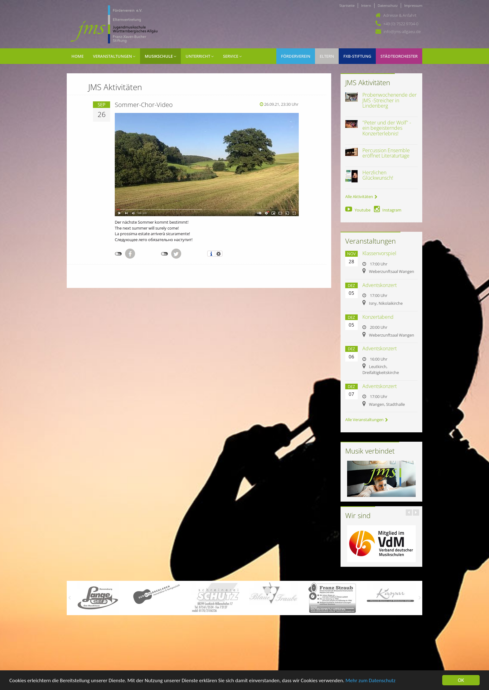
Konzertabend (378, 316)
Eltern (327, 56)
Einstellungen (219, 253)
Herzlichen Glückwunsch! (377, 175)
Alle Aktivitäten (361, 196)
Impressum (413, 5)
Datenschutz (388, 5)
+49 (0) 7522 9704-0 (400, 24)
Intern (366, 5)
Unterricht (200, 56)
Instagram (387, 210)
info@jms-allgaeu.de (402, 31)
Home (77, 56)
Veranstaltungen (114, 56)
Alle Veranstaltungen (366, 419)
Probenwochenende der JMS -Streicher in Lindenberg (389, 100)
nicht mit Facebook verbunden (118, 254)
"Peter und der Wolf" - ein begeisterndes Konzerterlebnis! (386, 128)
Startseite (347, 5)
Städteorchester (399, 56)
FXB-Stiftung (357, 56)
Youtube (357, 210)
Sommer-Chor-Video (144, 104)
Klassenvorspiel (379, 253)
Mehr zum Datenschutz (370, 681)
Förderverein (295, 56)
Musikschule (160, 56)
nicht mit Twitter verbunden (164, 254)
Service (232, 56)
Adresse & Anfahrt (399, 15)
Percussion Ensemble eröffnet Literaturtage (386, 153)
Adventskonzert (379, 285)
